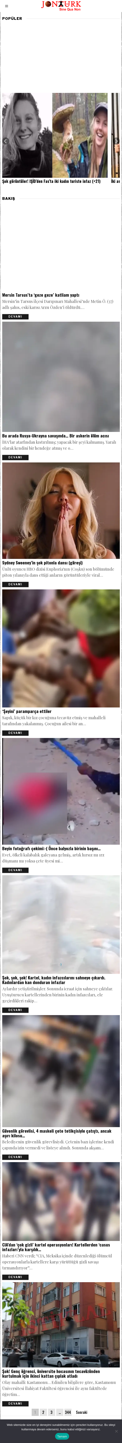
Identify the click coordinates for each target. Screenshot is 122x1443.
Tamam (62, 1436)
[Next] (116, 141)
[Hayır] (116, 1431)
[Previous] (5, 141)
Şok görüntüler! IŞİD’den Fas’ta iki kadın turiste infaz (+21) (51, 181)
